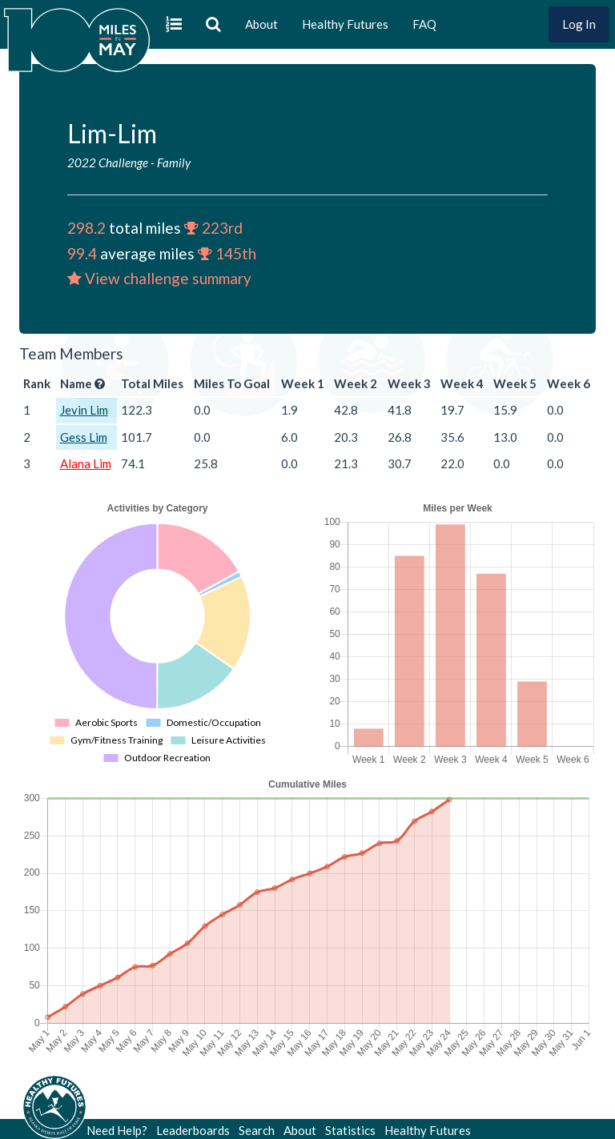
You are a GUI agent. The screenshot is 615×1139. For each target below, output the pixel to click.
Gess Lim (83, 437)
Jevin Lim (84, 410)
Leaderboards (193, 1130)
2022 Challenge (107, 162)
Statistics (350, 1130)
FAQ (424, 24)
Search (257, 1130)
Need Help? (116, 1130)
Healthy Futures (345, 24)
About (261, 24)
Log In (579, 24)
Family (174, 162)
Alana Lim (85, 463)
